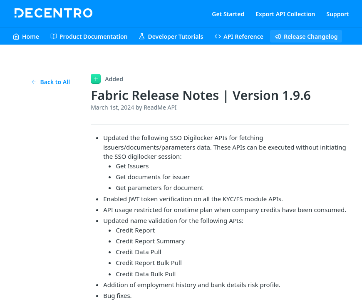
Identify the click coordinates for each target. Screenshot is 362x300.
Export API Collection (285, 14)
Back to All (50, 82)
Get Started (228, 14)
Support (337, 14)
